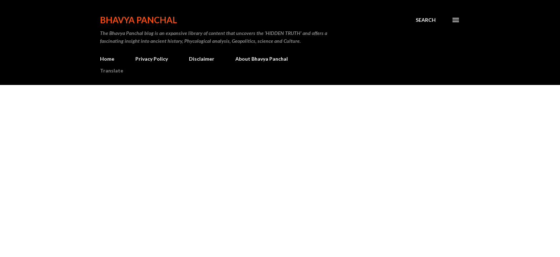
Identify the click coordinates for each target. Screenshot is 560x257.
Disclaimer (201, 59)
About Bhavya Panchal (261, 59)
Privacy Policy (151, 59)
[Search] (426, 20)
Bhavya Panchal (138, 20)
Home (107, 59)
